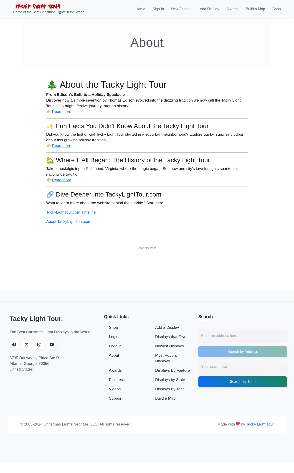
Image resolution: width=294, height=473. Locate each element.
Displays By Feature (172, 373)
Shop (276, 10)
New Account (181, 10)
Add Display (209, 10)
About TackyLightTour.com (68, 224)
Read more (61, 114)
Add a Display (167, 331)
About (114, 358)
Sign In (158, 10)
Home (140, 10)
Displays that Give (170, 340)
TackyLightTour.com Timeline (71, 215)
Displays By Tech (170, 392)
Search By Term (243, 385)
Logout (115, 349)
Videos (115, 392)
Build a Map (255, 10)
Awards (232, 10)
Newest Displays (169, 349)
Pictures (116, 383)
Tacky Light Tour (36, 321)
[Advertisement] (147, 265)
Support (116, 401)
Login (114, 340)
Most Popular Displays (166, 361)
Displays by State (170, 383)
